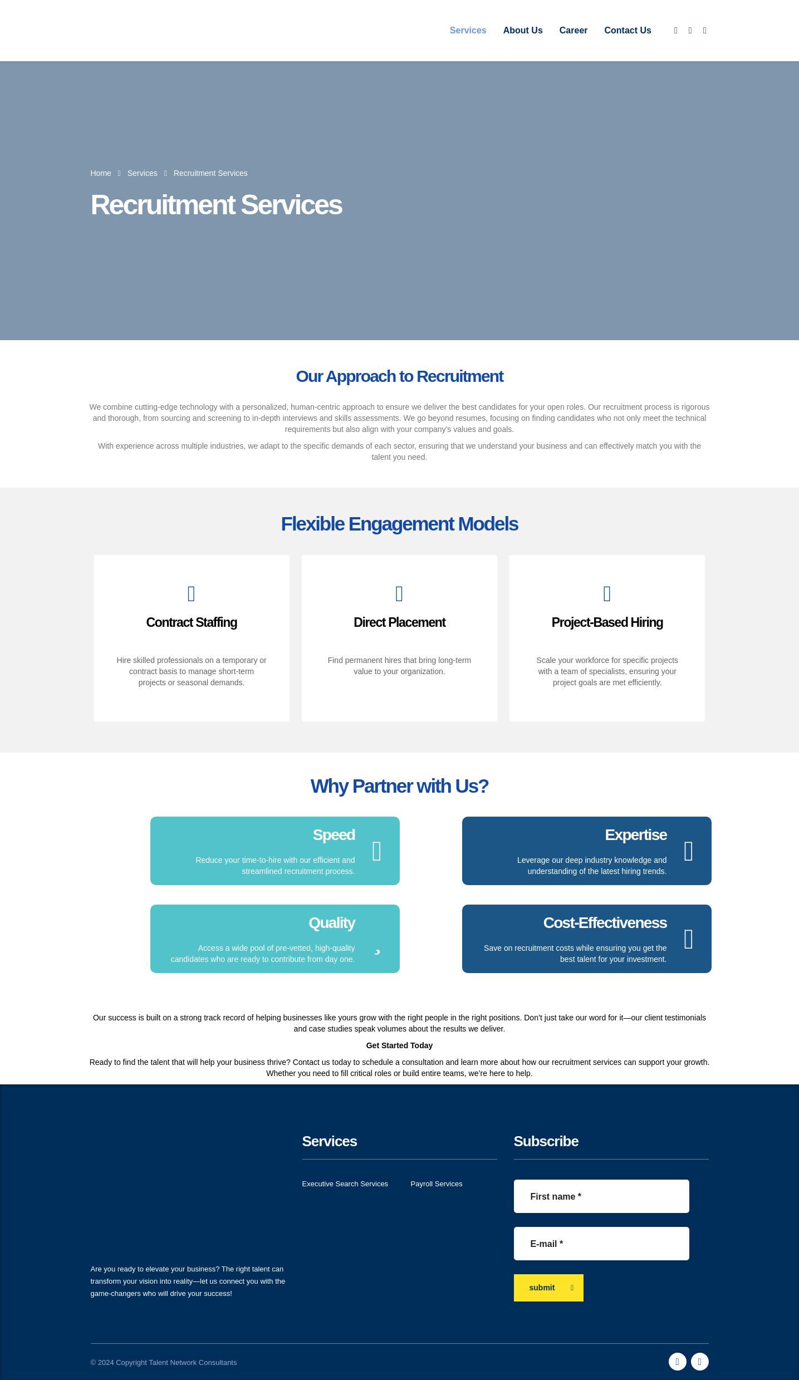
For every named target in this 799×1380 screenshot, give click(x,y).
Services (468, 30)
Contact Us (628, 30)
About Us (523, 30)
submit (552, 1287)
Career (574, 30)
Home (101, 173)
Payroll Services (437, 1184)
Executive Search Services (345, 1184)
